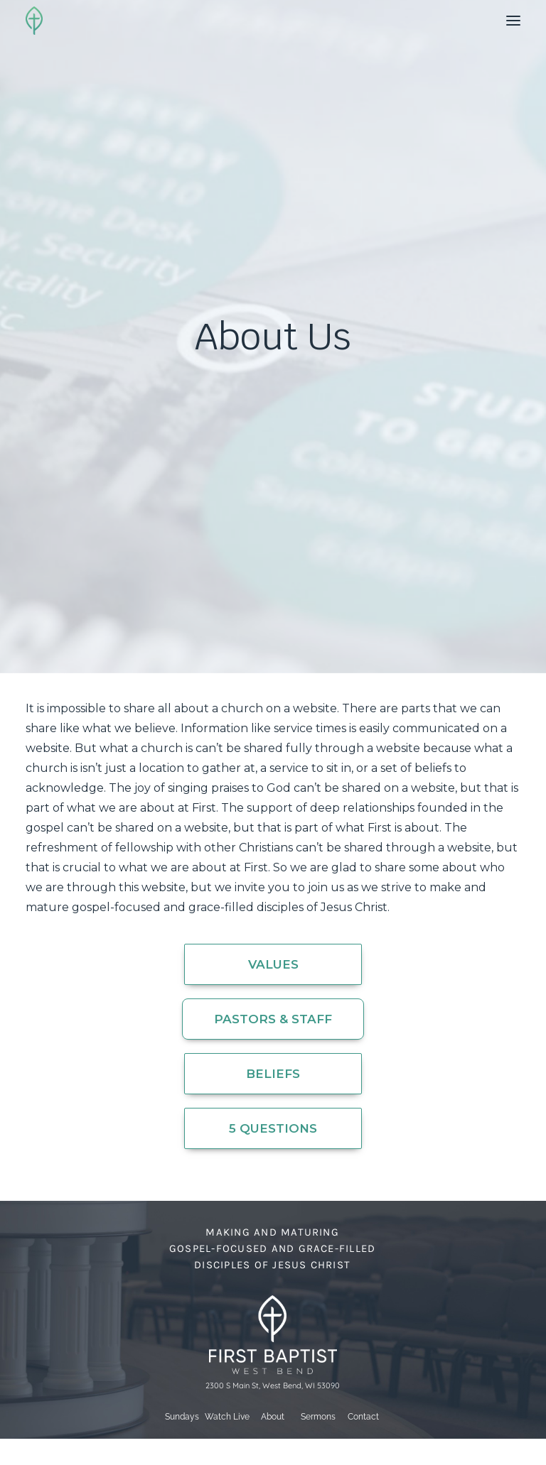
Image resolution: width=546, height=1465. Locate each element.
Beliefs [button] (273, 1074)
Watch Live (227, 1417)
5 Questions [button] (273, 1128)
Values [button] (273, 964)
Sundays (182, 1417)
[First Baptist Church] (34, 20)
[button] (513, 20)
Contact (363, 1417)
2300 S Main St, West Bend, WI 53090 (272, 1385)
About (272, 1417)
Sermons (318, 1417)
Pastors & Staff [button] (273, 1019)
